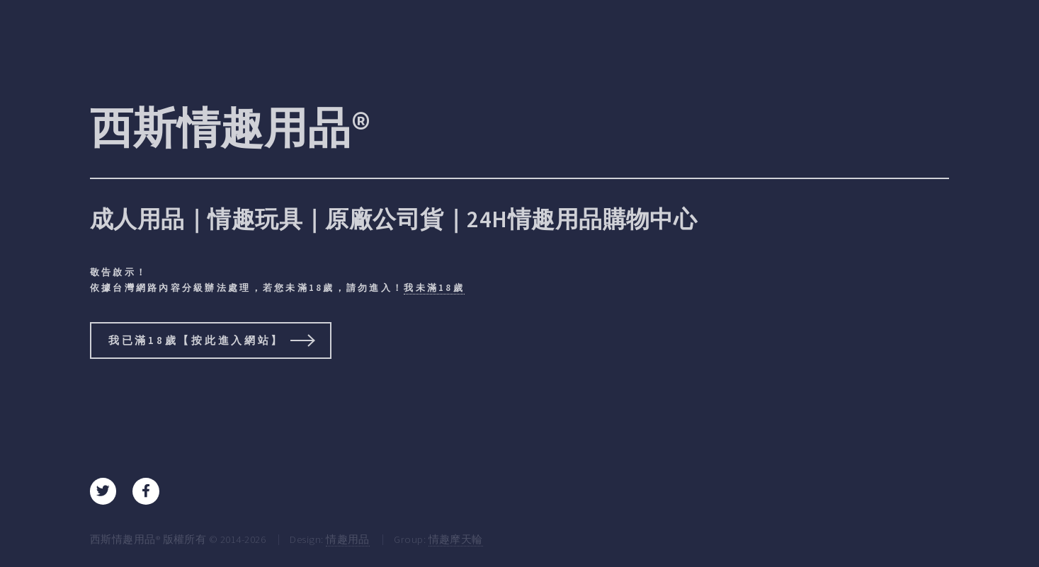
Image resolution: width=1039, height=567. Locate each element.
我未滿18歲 (434, 288)
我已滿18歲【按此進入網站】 (196, 340)
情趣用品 (348, 539)
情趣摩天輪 (455, 539)
